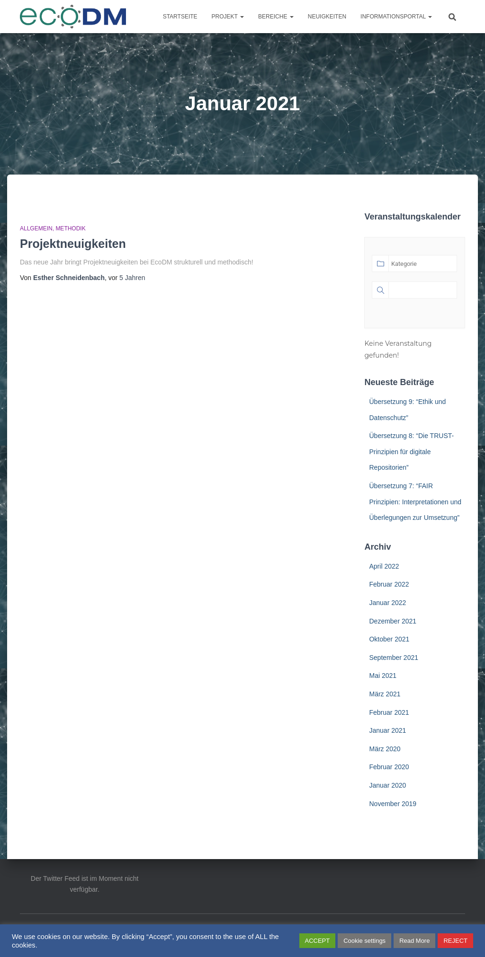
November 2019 (392, 804)
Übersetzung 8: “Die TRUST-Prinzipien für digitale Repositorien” (411, 451)
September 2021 (393, 657)
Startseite (180, 16)
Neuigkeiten (327, 16)
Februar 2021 (389, 712)
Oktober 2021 (389, 639)
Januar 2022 (387, 602)
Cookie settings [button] (364, 940)
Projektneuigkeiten (73, 243)
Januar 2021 (387, 730)
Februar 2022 (389, 584)
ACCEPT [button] (317, 940)
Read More (414, 940)
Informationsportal (396, 16)
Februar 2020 (389, 767)
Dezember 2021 (392, 621)
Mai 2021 (382, 675)
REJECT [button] (455, 940)
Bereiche (276, 16)
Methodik (70, 228)
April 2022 (384, 566)
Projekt (228, 16)
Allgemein (36, 228)
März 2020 (384, 749)
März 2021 (384, 694)
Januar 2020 (387, 785)
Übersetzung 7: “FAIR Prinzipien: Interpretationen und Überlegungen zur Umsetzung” (415, 501)
